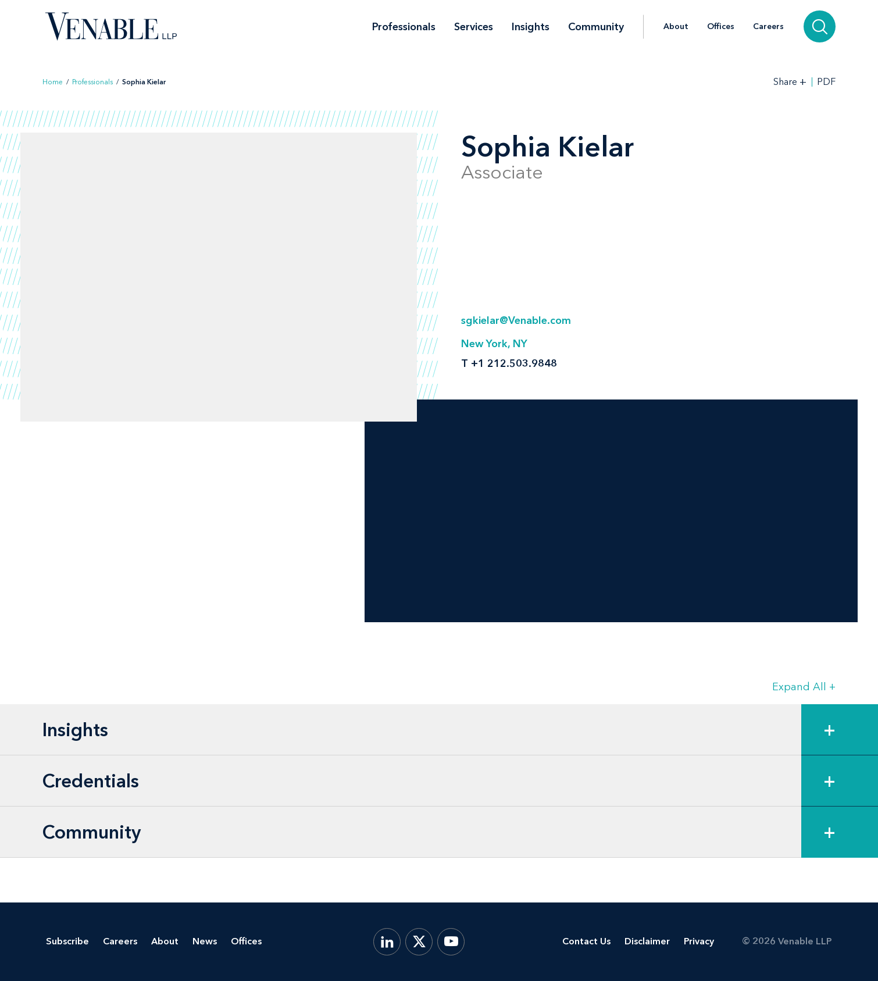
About (675, 27)
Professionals (404, 27)
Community (596, 27)
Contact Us (586, 941)
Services (473, 27)
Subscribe (67, 941)
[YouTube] (451, 941)
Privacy (699, 941)
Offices (720, 27)
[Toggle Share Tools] (790, 81)
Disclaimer (647, 941)
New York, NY (494, 343)
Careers (768, 27)
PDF (826, 82)
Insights (530, 27)
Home (52, 82)
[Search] (820, 26)
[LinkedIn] (387, 941)
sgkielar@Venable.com (516, 320)
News (204, 941)
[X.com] (419, 941)
